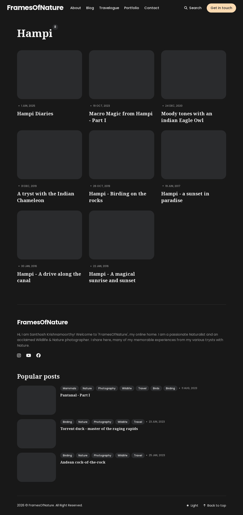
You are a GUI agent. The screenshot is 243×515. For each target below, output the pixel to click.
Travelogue (109, 7)
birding (170, 388)
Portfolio (131, 7)
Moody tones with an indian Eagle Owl (186, 116)
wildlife (127, 388)
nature (87, 388)
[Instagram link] (19, 355)
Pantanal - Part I (75, 395)
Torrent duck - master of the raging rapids (99, 428)
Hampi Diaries (35, 113)
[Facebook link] (38, 355)
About (75, 7)
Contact (151, 7)
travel (142, 388)
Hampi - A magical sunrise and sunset (112, 277)
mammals (69, 388)
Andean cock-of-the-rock (82, 462)
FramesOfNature (35, 7)
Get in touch (221, 7)
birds (156, 388)
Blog (90, 7)
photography (107, 388)
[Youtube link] (28, 355)
